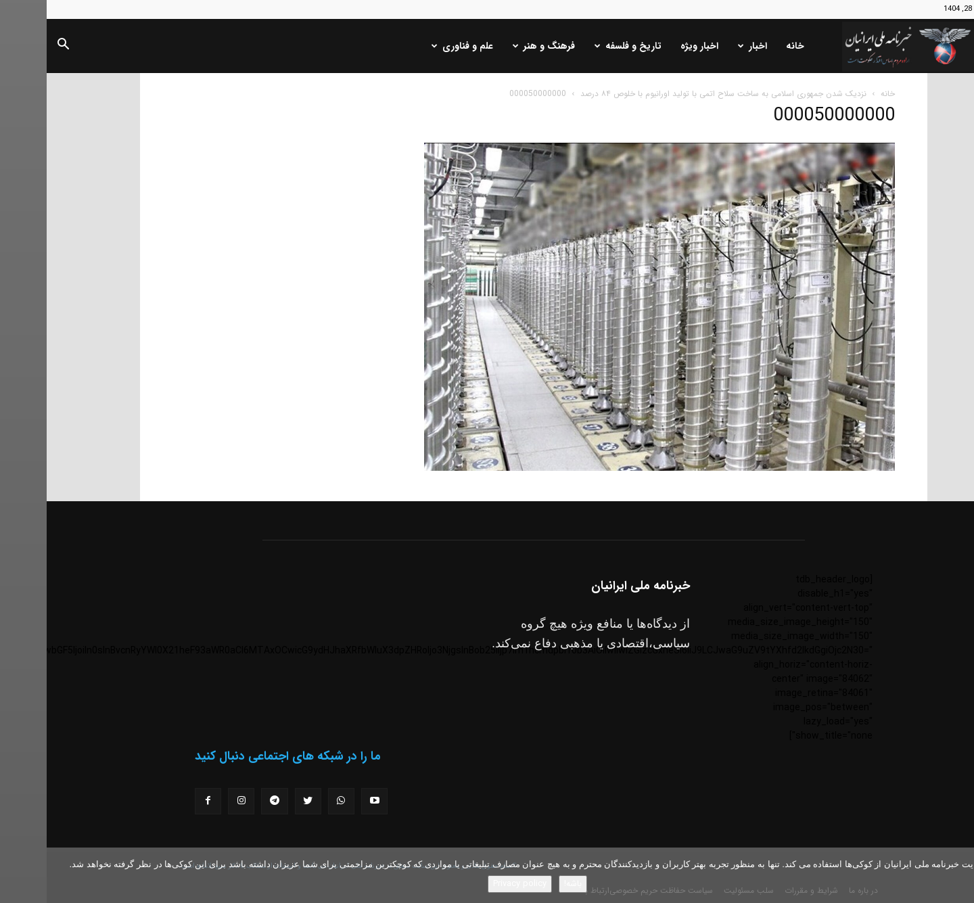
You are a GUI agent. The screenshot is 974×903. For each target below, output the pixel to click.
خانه (748, 46)
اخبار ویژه (653, 46)
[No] (957, 875)
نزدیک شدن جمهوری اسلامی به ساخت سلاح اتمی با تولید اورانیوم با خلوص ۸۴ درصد (677, 93)
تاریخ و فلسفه (581, 46)
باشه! (526, 884)
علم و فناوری (415, 46)
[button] (16, 46)
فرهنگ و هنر (497, 46)
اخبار (705, 46)
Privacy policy (473, 884)
